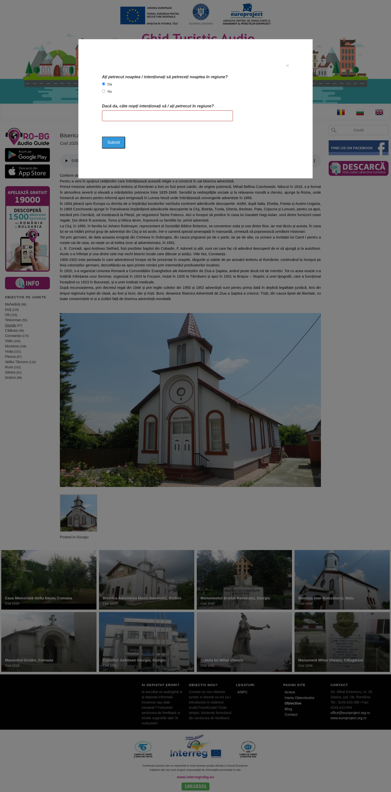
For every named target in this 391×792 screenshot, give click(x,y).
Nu (109, 91)
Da (109, 84)
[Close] (287, 65)
